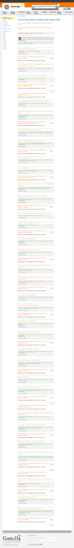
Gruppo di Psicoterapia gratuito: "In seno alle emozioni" (29, 360)
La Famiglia (44, 12)
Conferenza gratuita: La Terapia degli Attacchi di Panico (29, 332)
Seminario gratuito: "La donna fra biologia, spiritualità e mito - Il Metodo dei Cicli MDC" (35, 480)
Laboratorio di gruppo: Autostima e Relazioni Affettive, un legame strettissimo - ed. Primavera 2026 (35, 266)
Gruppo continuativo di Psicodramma (25, 35)
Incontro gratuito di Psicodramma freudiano (27, 497)
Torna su (51, 58)
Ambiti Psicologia (59, 12)
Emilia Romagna (6, 31)
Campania (5, 41)
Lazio (4, 37)
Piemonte (5, 21)
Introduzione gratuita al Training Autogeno (27, 238)
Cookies (69, 531)
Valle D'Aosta (5, 22)
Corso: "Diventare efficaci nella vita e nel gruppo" (28, 305)
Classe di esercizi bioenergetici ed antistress (27, 294)
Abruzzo (4, 38)
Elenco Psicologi (5, 12)
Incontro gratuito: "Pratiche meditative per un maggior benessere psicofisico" (33, 101)
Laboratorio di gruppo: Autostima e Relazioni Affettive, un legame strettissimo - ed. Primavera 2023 (35, 278)
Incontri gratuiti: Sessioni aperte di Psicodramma (28, 48)
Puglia (4, 43)
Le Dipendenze (21, 12)
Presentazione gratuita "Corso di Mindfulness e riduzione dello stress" (32, 76)
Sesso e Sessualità (36, 12)
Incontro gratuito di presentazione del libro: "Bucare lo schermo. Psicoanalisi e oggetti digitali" (35, 112)
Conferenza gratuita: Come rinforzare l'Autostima (28, 222)
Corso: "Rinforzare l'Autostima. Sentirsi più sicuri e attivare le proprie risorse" (34, 213)
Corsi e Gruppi (68, 12)
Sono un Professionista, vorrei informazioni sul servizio (38, 537)
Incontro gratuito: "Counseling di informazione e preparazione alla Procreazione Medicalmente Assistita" (35, 414)
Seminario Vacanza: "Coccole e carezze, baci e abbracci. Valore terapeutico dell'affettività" (35, 453)
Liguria (4, 30)
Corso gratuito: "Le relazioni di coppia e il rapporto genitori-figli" (31, 424)
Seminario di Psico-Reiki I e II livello (25, 167)
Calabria (4, 45)
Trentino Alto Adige (6, 25)
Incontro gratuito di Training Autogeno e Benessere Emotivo (30, 508)
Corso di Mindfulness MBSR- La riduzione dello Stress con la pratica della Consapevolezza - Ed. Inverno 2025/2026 (35, 65)
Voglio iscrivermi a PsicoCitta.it (34, 540)
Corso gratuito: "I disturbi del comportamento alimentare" (30, 387)
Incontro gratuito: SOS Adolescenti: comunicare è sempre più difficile (32, 196)
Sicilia (4, 47)
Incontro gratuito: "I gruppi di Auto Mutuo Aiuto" (28, 349)
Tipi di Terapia (52, 12)
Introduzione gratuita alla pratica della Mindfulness (28, 249)
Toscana (4, 32)
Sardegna (5, 48)
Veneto (4, 27)
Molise (4, 40)
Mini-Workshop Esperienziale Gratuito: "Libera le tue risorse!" (31, 140)
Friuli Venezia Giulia (7, 28)
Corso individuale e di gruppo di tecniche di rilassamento (29, 129)
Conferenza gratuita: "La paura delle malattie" (27, 321)
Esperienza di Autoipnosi (23, 377)
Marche (4, 35)
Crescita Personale (28, 12)
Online (4, 20)
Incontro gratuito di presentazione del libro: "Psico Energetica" (31, 441)
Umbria (4, 34)
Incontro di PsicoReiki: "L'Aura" (25, 157)
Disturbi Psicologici (13, 12)
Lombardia (5, 24)
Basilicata (5, 44)
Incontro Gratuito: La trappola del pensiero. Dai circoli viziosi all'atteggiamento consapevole (35, 184)
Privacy (66, 531)
